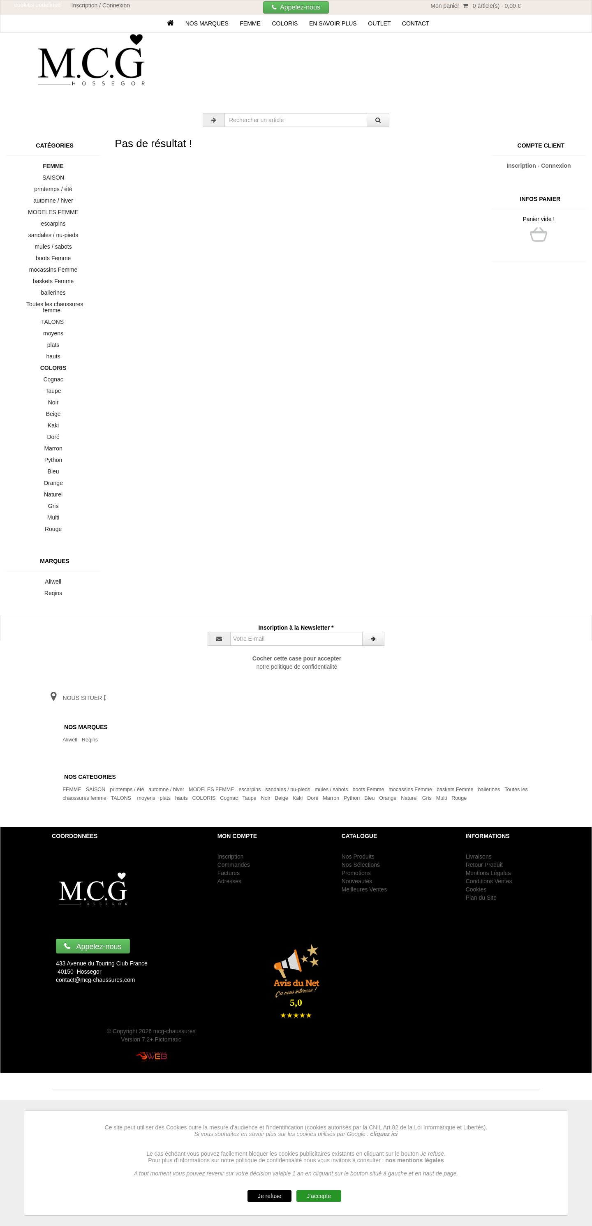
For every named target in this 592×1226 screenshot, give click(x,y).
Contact (415, 23)
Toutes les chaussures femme (53, 307)
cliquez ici (384, 1134)
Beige (53, 414)
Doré (53, 437)
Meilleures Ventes (364, 889)
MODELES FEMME (53, 212)
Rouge (53, 529)
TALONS (53, 322)
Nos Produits (358, 856)
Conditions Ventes (489, 881)
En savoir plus (333, 23)
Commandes (233, 864)
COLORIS (285, 23)
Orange (53, 483)
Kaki (53, 425)
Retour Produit (484, 864)
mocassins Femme (53, 269)
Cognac (53, 379)
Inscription (230, 856)
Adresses (229, 881)
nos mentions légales (414, 1160)
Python (53, 460)
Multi (53, 517)
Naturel (53, 494)
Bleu (53, 471)
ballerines (53, 292)
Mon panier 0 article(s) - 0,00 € (475, 5)
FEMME (250, 23)
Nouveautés (357, 881)
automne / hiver (53, 200)
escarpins (53, 223)
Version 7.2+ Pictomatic (151, 1039)
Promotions (356, 873)
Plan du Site (481, 897)
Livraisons (479, 856)
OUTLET (379, 23)
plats (53, 345)
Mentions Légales (488, 873)
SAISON (53, 177)
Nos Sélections (361, 864)
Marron (53, 448)
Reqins (53, 593)
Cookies (476, 889)
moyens (53, 333)
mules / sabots (53, 246)
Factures (228, 873)
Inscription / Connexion (101, 5)
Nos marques (207, 23)
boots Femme (53, 258)
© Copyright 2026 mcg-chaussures (151, 1031)
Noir (53, 402)
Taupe (53, 391)
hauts (53, 356)
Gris (53, 506)
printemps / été (53, 189)
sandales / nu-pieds (53, 235)
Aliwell (53, 581)
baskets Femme (53, 281)
